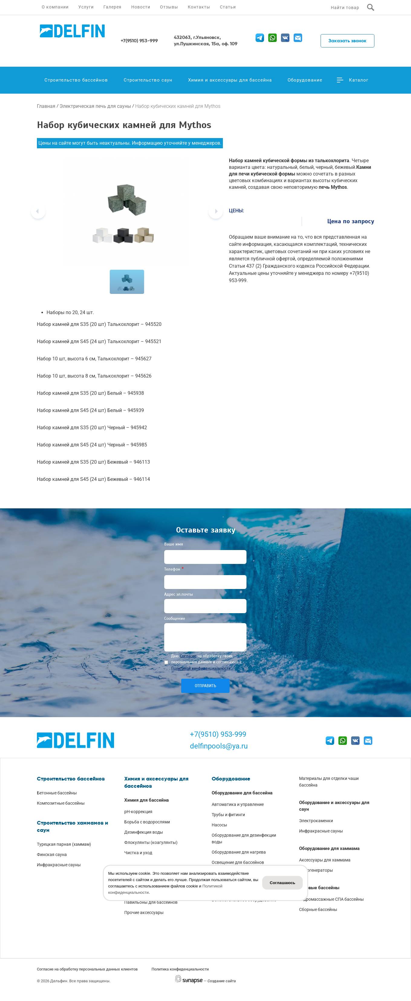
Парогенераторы (316, 870)
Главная (46, 106)
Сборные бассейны (318, 909)
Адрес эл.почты (178, 594)
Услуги (86, 7)
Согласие (188, 655)
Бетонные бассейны (57, 792)
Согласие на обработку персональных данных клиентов (87, 969)
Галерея (112, 7)
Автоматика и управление (238, 804)
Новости (140, 7)
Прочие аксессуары (144, 912)
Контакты (199, 7)
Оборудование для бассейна (242, 793)
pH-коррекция (138, 811)
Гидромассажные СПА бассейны (331, 899)
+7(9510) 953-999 (218, 734)
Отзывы (169, 7)
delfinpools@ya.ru (219, 746)
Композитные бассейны (61, 803)
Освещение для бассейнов (238, 862)
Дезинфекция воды (143, 832)
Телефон (172, 569)
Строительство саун (148, 80)
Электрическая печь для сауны (95, 106)
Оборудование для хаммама (329, 848)
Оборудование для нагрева (239, 852)
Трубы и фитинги (228, 814)
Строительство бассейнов (76, 80)
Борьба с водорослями (147, 821)
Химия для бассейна (146, 800)
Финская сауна (52, 854)
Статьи (228, 7)
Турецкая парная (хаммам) (64, 844)
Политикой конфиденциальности (200, 668)
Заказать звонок (347, 40)
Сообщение (174, 618)
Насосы (219, 824)
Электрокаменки (316, 820)
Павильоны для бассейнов (151, 902)
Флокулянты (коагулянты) (151, 842)
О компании (55, 7)
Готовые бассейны (319, 887)
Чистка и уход (138, 852)
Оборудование (305, 80)
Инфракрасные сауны (59, 864)
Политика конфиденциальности (180, 969)
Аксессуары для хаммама (325, 860)
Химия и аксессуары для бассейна (230, 80)
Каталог (358, 80)
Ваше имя (173, 544)
